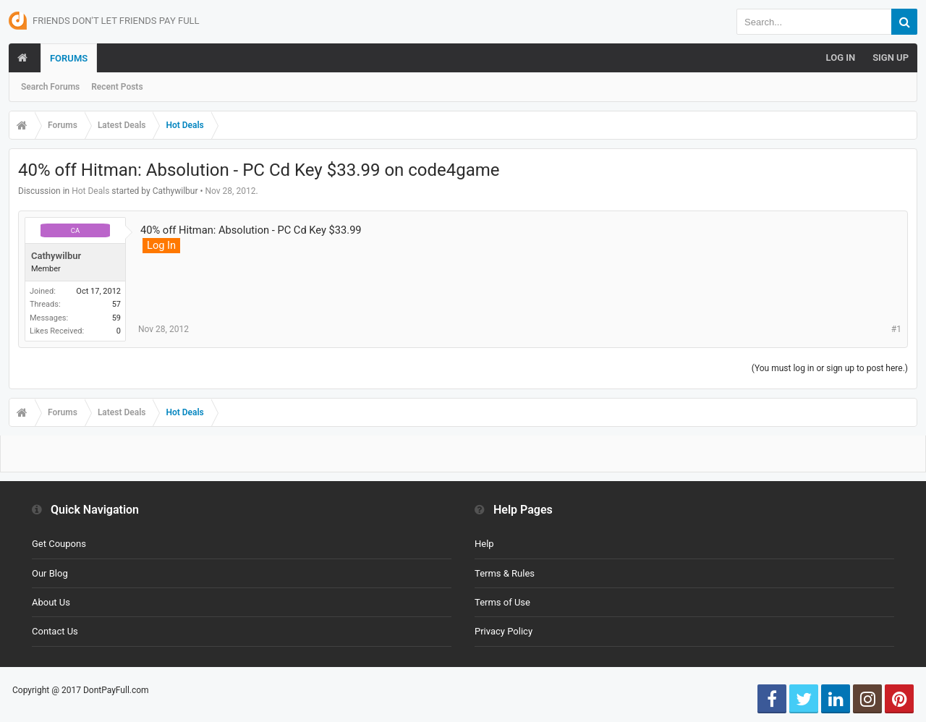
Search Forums (50, 87)
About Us (51, 602)
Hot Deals (90, 191)
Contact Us (55, 631)
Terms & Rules (505, 573)
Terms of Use (502, 602)
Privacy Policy (503, 631)
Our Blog (50, 573)
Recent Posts (117, 87)
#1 (896, 329)
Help (484, 543)
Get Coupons (59, 543)
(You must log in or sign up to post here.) (830, 368)
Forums (69, 58)
